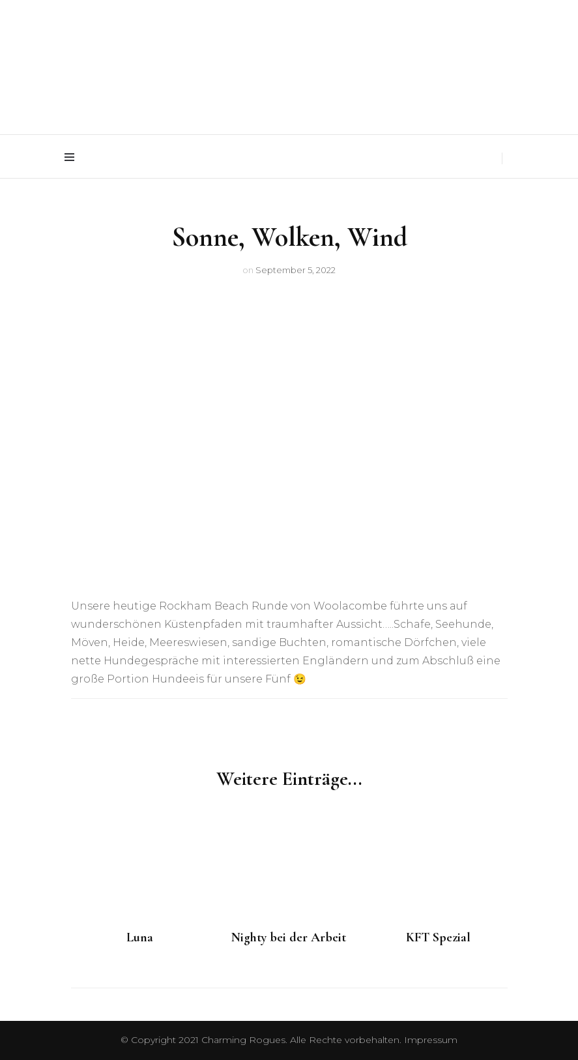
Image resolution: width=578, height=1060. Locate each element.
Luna (139, 937)
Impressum (430, 1040)
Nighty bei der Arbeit (288, 937)
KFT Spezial (438, 937)
